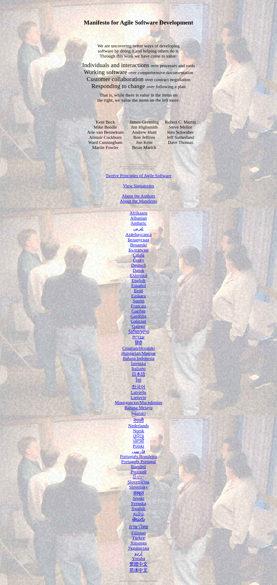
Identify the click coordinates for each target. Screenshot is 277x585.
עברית (138, 336)
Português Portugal (138, 461)
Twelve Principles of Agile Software (139, 175)
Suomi (139, 300)
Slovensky (138, 486)
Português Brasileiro (138, 456)
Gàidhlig (138, 316)
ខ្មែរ (139, 380)
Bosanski (138, 244)
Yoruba (138, 558)
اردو (138, 553)
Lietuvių (138, 397)
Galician (138, 321)
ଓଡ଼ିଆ (138, 435)
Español (138, 285)
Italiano (138, 368)
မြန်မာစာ (139, 413)
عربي (138, 228)
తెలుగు (138, 519)
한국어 (138, 386)
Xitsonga (138, 542)
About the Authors (138, 195)
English (138, 280)
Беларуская (138, 239)
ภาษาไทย (138, 526)
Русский (138, 471)
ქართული (138, 331)
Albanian (138, 218)
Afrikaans (139, 212)
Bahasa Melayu (139, 407)
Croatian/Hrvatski (138, 348)
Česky (138, 260)
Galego (138, 326)
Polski (138, 446)
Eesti (138, 290)
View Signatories (138, 185)
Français (138, 305)
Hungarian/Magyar (138, 353)
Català (138, 255)
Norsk (138, 430)
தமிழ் (138, 513)
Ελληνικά (138, 275)
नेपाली (138, 420)
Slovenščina (138, 481)
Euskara (138, 295)
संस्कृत (138, 493)
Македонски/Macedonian (138, 402)
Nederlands (138, 425)
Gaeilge (139, 311)
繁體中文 (138, 564)
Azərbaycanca (138, 234)
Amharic (138, 223)
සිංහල (138, 476)
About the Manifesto (138, 201)
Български (138, 249)
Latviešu (138, 392)
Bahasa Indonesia (139, 358)
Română (138, 466)
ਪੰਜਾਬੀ (138, 440)
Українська (138, 548)
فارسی (138, 451)
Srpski (138, 498)
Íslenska (138, 363)
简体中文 (138, 570)
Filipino (138, 532)
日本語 (138, 374)
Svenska (138, 503)
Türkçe (138, 537)
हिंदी (138, 342)
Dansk (138, 270)
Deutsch (138, 265)
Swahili (138, 508)
